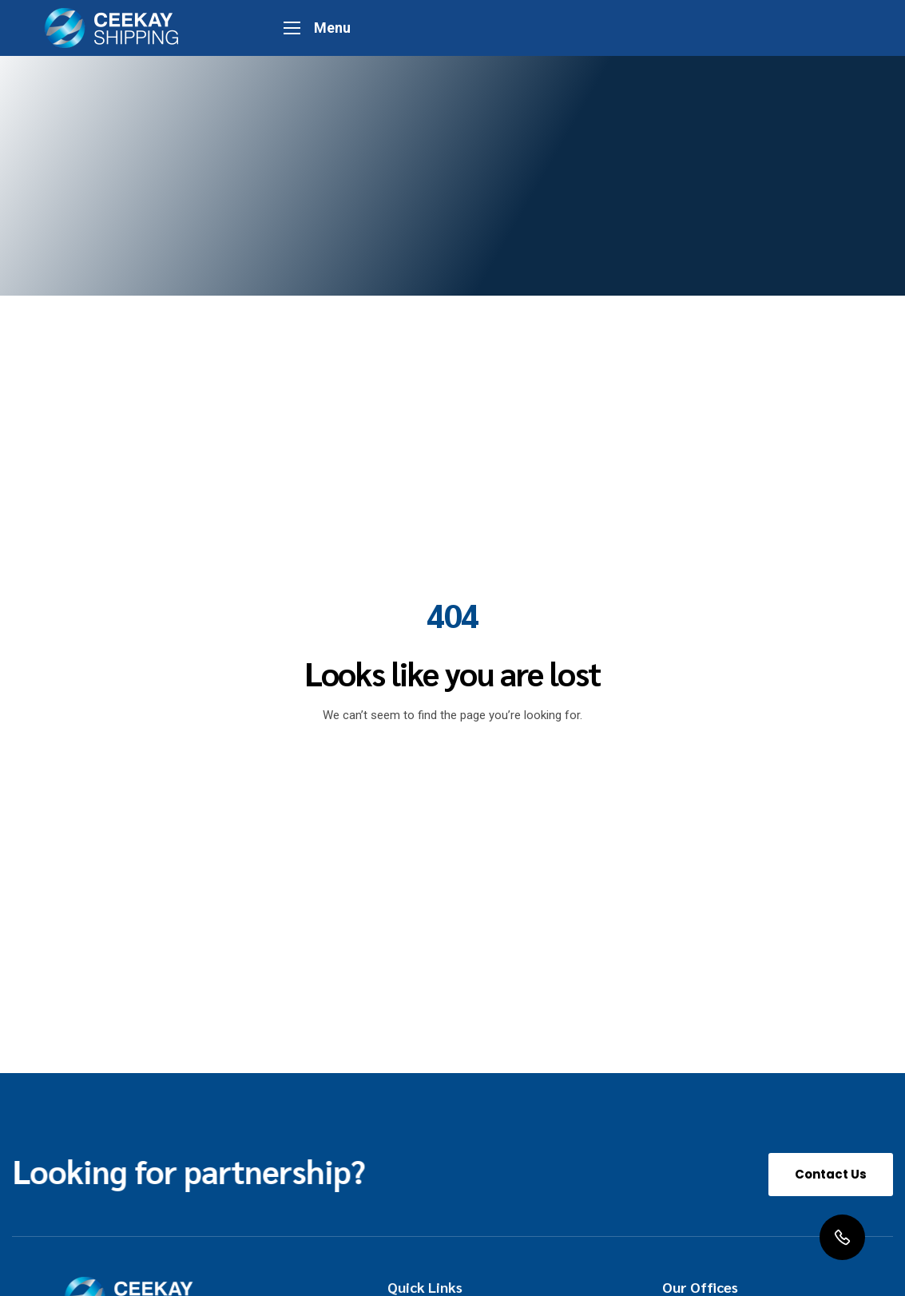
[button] (830, 1174)
